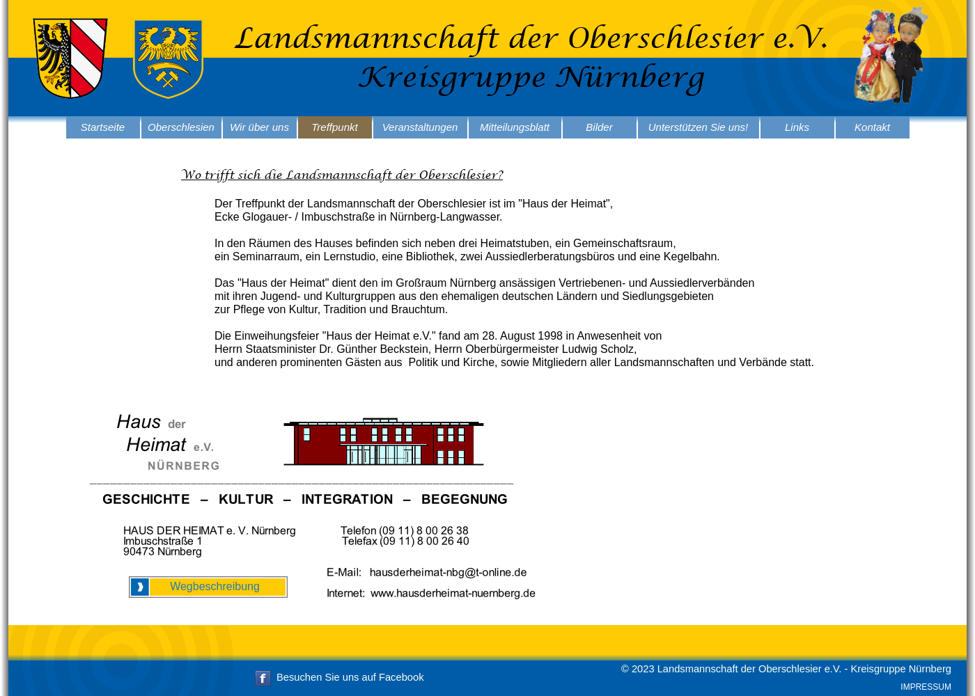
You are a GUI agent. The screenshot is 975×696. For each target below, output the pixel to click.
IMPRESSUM (925, 687)
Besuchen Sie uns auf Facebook (349, 677)
